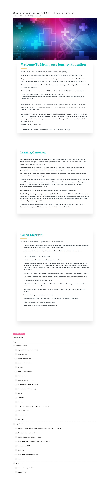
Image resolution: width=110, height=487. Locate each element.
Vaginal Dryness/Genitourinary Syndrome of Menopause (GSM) (32, 441)
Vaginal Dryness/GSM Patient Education (26, 454)
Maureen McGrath (19, 16)
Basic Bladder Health (22, 411)
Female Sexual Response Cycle (24, 468)
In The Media (71, 3)
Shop (90, 3)
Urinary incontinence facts (23, 363)
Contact (96, 3)
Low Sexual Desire (21, 472)
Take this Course (19, 333)
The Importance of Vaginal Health (25, 433)
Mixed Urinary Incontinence (23, 372)
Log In (102, 3)
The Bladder (19, 367)
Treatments (19, 450)
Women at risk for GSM (22, 446)
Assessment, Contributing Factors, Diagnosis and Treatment (32, 406)
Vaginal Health (18, 424)
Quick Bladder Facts (21, 354)
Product (18, 393)
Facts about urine (21, 376)
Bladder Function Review (23, 359)
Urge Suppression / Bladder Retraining (26, 350)
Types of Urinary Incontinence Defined (26, 385)
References (19, 459)
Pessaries (19, 402)
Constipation (19, 398)
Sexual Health (18, 463)
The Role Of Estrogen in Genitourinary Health (28, 437)
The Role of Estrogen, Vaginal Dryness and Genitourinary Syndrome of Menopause (38, 428)
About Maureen (33, 3)
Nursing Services (45, 3)
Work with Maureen (59, 3)
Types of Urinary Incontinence (24, 380)
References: (19, 419)
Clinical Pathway (20, 415)
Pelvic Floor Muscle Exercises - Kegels (26, 389)
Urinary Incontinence (20, 345)
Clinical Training (82, 3)
